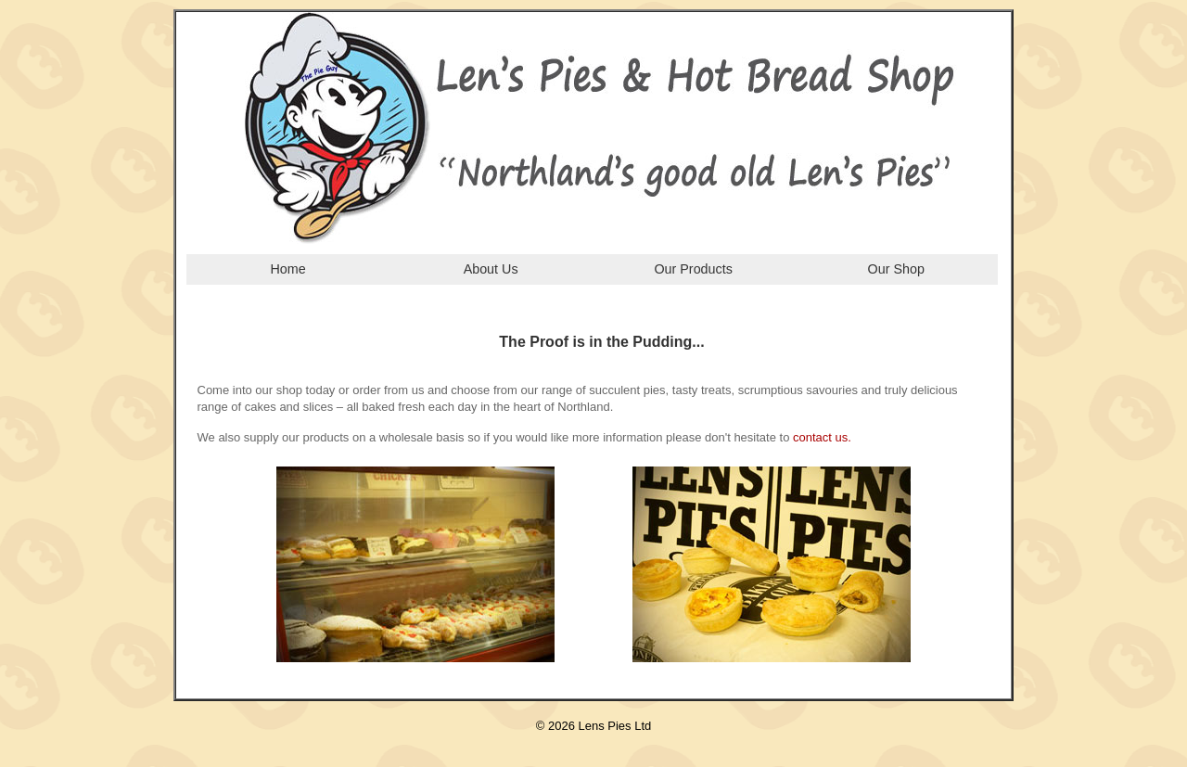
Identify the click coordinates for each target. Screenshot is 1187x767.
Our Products (693, 269)
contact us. (822, 437)
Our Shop (896, 269)
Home (287, 269)
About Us (491, 269)
